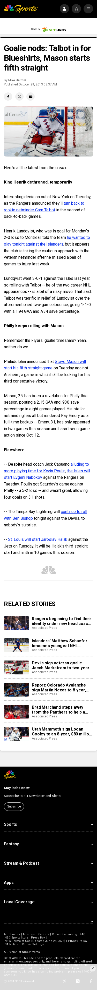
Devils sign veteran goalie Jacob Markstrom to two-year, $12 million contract (61, 665)
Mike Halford (17, 80)
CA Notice (11, 944)
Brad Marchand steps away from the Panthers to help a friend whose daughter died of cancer (61, 710)
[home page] (21, 9)
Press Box (38, 937)
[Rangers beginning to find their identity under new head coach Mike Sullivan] (16, 623)
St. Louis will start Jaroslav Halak (37, 539)
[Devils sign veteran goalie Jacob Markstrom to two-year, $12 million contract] (16, 667)
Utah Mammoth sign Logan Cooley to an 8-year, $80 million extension (61, 731)
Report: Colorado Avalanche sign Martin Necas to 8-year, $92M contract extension (59, 687)
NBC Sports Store (16, 937)
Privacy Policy (77, 941)
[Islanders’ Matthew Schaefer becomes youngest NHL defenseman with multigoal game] (16, 645)
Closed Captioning (64, 934)
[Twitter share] (19, 96)
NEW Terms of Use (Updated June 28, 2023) (35, 941)
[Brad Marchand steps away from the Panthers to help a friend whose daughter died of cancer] (16, 712)
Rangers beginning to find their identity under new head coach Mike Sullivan (61, 621)
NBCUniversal (31, 952)
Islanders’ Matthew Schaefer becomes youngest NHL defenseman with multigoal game (59, 643)
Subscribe (14, 806)
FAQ (82, 934)
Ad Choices (12, 934)
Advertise (29, 934)
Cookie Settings (33, 944)
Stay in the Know (17, 788)
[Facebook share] (8, 96)
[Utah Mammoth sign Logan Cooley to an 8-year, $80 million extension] (16, 734)
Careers (43, 934)
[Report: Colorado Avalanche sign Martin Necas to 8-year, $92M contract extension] (16, 690)
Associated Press (44, 628)
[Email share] (30, 96)
